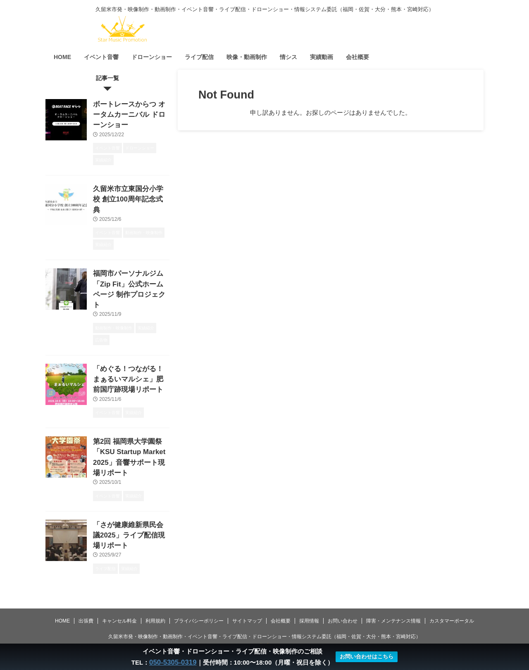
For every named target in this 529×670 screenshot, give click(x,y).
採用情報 (309, 596)
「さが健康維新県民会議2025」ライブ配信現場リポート (128, 486)
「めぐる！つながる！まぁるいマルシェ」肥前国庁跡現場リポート (130, 347)
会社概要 (357, 57)
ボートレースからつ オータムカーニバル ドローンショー (128, 112)
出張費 (86, 596)
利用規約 (155, 596)
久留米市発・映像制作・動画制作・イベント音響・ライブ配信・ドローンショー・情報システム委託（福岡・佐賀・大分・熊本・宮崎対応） (264, 612)
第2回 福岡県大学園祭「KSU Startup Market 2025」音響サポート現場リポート (130, 416)
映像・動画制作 (246, 57)
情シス (288, 57)
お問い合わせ (342, 596)
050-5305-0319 (173, 662)
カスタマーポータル (451, 596)
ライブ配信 (199, 57)
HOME (62, 57)
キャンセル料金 (119, 596)
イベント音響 (101, 57)
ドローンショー (151, 57)
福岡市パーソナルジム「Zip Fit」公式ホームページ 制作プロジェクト (129, 266)
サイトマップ (247, 596)
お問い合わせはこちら (364, 657)
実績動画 (321, 57)
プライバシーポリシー (199, 596)
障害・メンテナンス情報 (393, 596)
